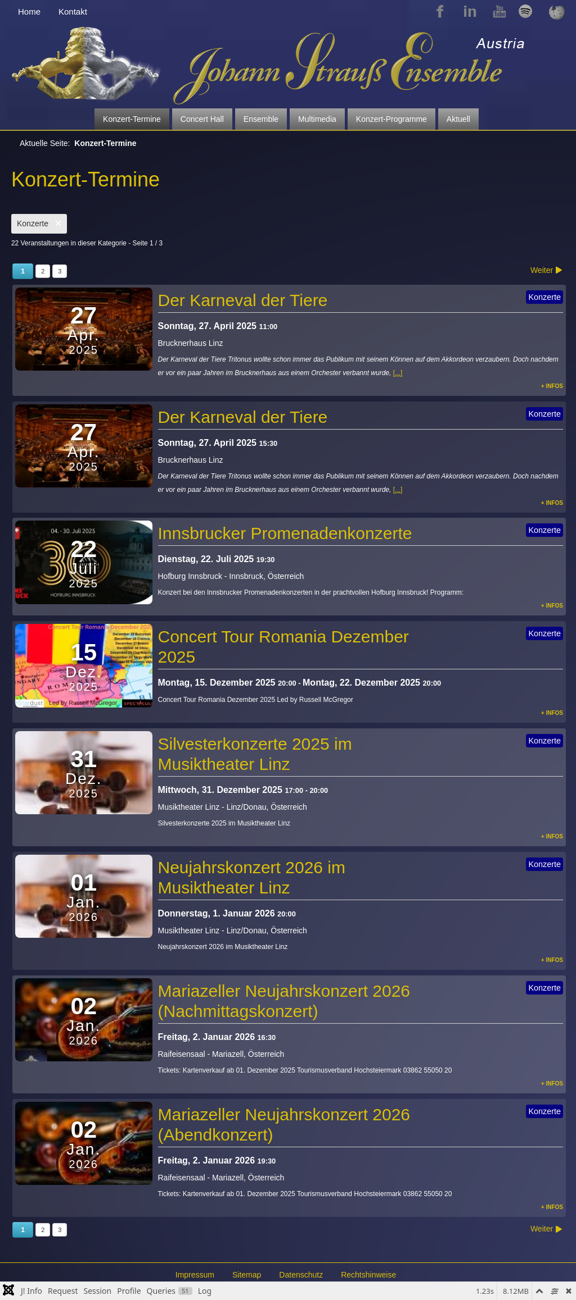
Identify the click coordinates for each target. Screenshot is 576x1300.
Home (29, 11)
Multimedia (317, 119)
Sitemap (246, 1274)
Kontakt (72, 11)
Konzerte (39, 223)
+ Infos (552, 386)
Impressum (195, 1274)
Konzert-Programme (391, 119)
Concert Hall (202, 119)
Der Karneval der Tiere (243, 300)
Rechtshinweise (368, 1274)
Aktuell (458, 119)
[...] (398, 373)
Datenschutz (301, 1274)
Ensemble (261, 119)
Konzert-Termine (132, 119)
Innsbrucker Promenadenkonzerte (285, 533)
